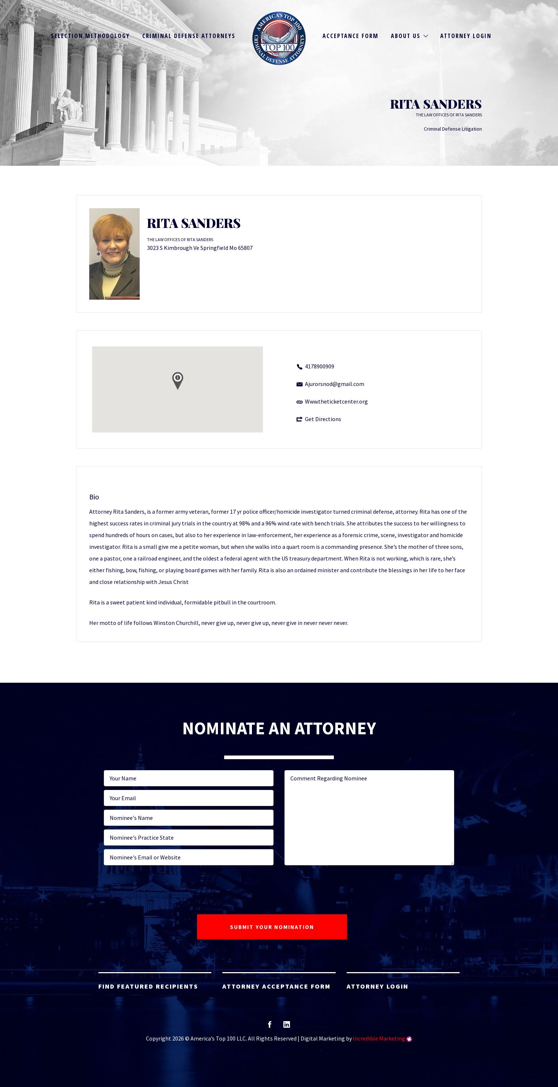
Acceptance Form (350, 36)
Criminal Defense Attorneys (188, 36)
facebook (269, 1027)
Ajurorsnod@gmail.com (334, 383)
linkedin (286, 1027)
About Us (406, 36)
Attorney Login (465, 36)
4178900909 (319, 366)
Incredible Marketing (379, 1038)
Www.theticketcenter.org (336, 401)
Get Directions (323, 419)
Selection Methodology (90, 36)
